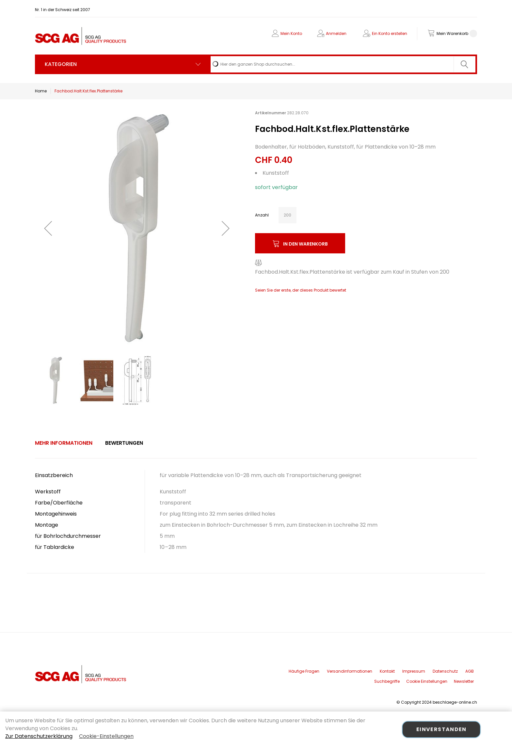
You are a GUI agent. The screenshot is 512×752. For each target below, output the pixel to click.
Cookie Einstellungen (426, 681)
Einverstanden (441, 729)
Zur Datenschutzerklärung (38, 736)
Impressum (413, 671)
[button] (48, 228)
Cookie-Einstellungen (106, 736)
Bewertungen (124, 443)
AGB (469, 671)
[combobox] (343, 64)
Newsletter (464, 681)
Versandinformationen (349, 671)
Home (41, 91)
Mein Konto (291, 33)
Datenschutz (445, 671)
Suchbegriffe (387, 681)
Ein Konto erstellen (389, 33)
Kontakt (387, 671)
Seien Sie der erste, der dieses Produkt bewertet (300, 290)
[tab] (63, 443)
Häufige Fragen (304, 671)
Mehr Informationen (63, 443)
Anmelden (336, 33)
